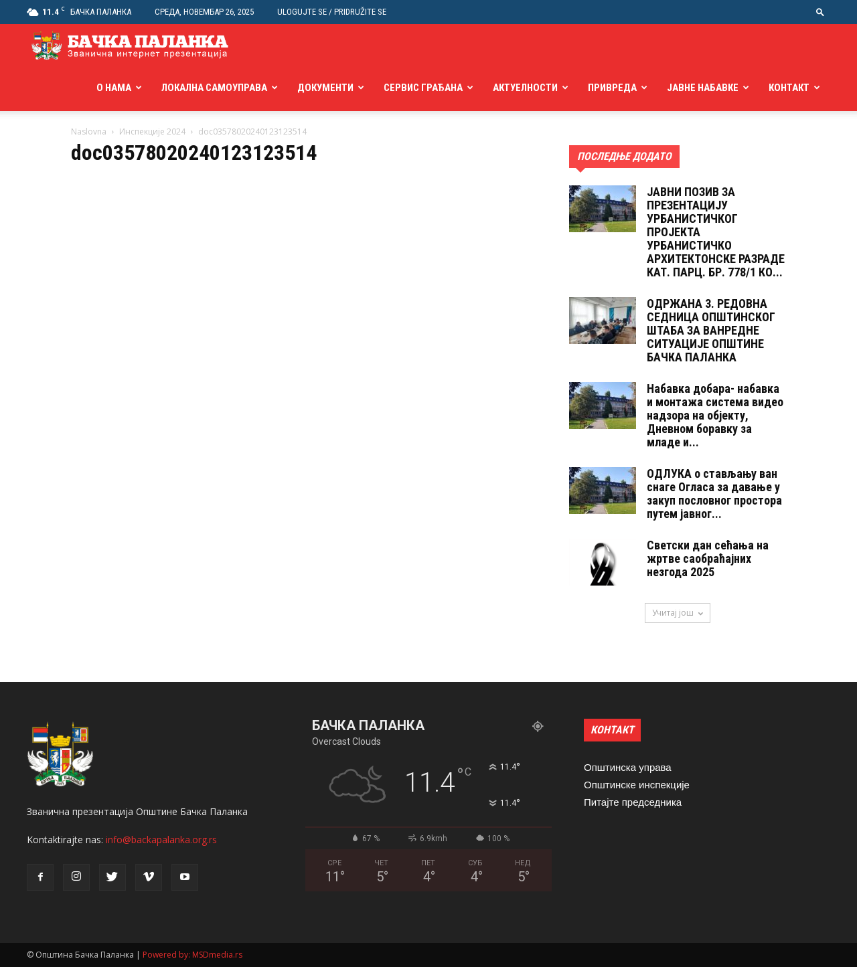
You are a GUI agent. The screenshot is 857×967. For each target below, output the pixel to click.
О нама (113, 88)
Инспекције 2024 (152, 131)
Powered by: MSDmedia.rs (192, 954)
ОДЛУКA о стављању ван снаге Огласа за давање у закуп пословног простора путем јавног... (714, 493)
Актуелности (525, 88)
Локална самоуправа (214, 88)
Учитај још (677, 612)
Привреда (612, 88)
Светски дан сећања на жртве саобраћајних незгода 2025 (708, 558)
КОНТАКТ (612, 729)
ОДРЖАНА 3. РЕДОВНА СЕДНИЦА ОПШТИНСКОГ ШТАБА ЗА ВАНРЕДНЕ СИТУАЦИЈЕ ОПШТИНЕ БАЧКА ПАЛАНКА (711, 330)
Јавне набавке (702, 88)
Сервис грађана (423, 88)
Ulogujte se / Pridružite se (331, 12)
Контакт (789, 88)
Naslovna (88, 131)
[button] (820, 12)
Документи (325, 88)
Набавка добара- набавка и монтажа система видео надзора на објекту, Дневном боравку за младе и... (715, 415)
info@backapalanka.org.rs (161, 839)
